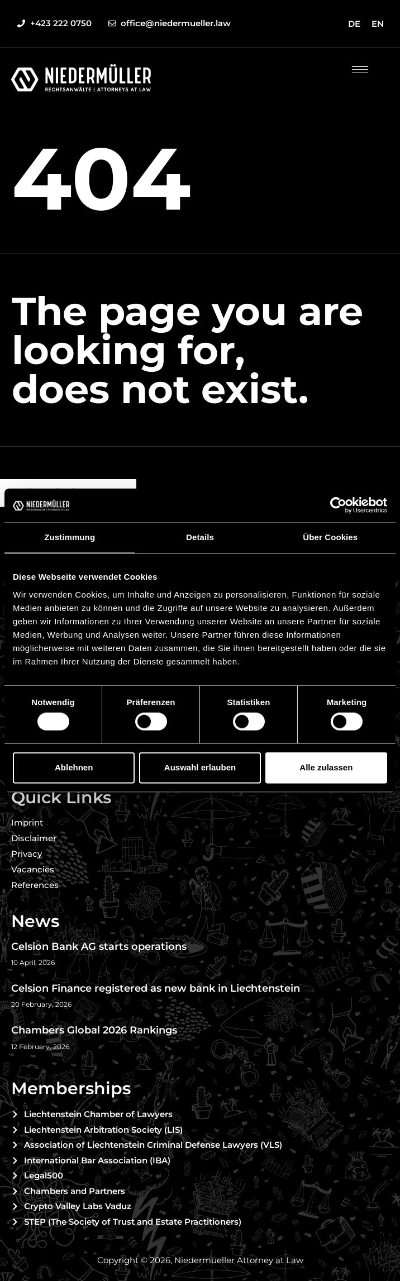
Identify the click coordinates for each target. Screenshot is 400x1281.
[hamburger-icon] (360, 69)
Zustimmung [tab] (69, 537)
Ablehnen (74, 767)
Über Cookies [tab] (330, 537)
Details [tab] (200, 537)
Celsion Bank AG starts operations (99, 946)
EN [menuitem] (378, 23)
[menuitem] (354, 23)
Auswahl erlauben (200, 767)
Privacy (26, 853)
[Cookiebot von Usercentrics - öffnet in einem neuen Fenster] (338, 505)
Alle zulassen (326, 767)
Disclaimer (33, 838)
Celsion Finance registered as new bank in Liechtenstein (157, 988)
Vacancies (32, 869)
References (35, 885)
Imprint (27, 822)
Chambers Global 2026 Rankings (94, 1030)
